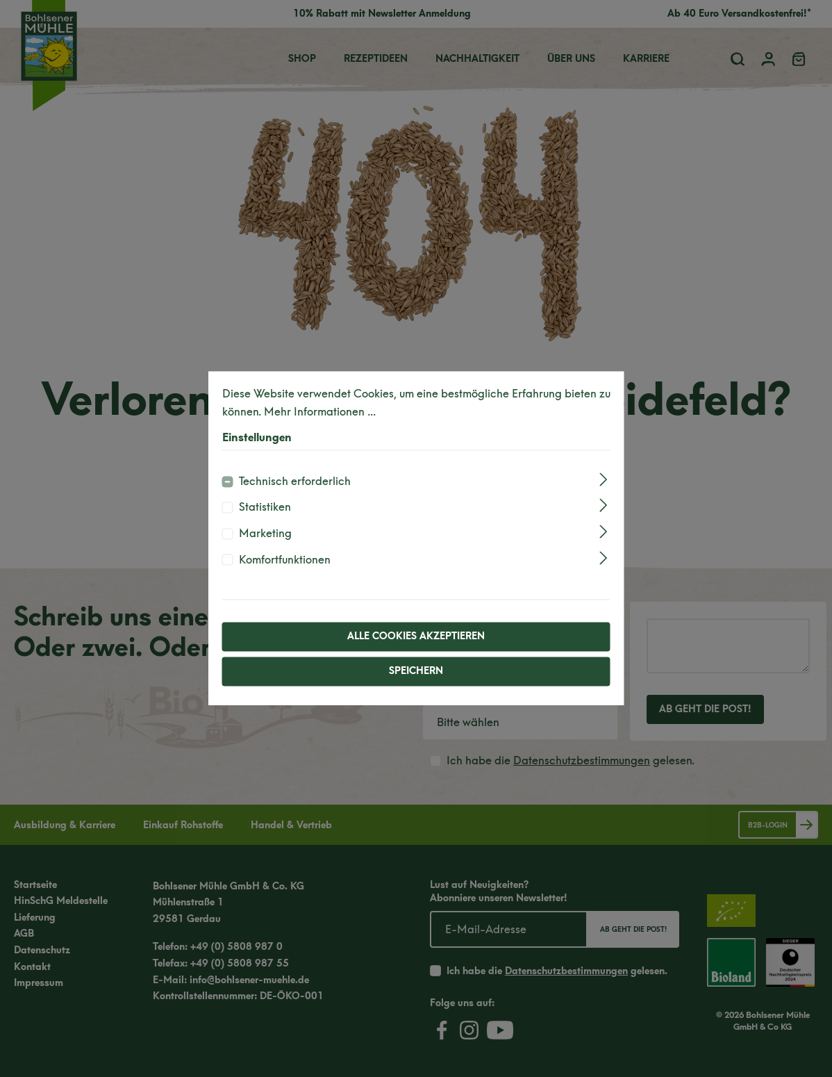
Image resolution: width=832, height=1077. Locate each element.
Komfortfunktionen (285, 559)
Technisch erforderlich (295, 481)
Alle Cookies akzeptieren (416, 637)
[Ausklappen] (603, 479)
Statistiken (265, 507)
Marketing (265, 533)
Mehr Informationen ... (320, 411)
